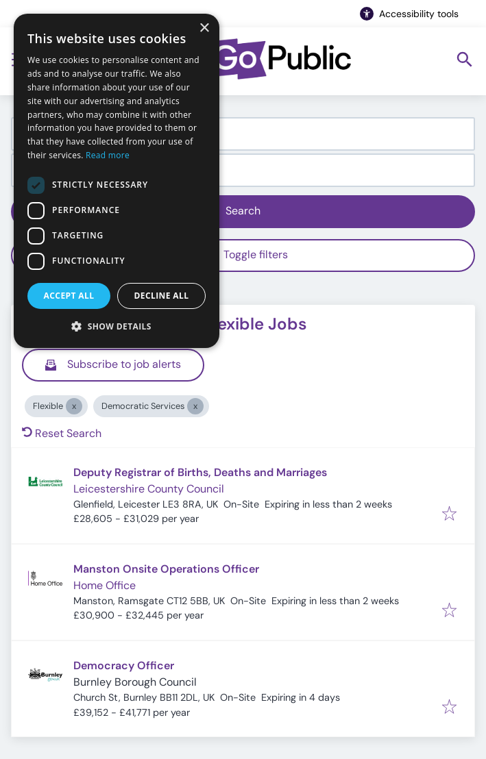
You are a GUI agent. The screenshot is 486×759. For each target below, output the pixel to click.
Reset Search (61, 433)
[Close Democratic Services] (195, 406)
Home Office (104, 585)
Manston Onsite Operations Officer (166, 569)
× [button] (204, 28)
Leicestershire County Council (148, 489)
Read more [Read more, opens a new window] (108, 155)
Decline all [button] (161, 295)
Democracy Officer (123, 665)
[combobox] (243, 134)
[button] (116, 326)
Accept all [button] (69, 295)
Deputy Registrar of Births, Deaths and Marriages (200, 472)
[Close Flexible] (74, 406)
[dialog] (116, 181)
